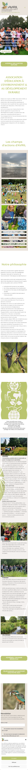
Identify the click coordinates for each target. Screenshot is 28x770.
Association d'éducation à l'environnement (9, 10)
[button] (26, 739)
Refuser (14, 762)
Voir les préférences (14, 766)
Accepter (14, 758)
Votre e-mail (13, 724)
